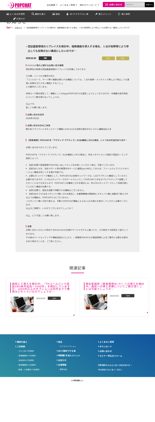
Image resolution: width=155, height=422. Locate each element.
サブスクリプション (68, 368)
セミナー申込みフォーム (110, 378)
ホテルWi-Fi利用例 (26, 373)
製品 (60, 364)
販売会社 (63, 391)
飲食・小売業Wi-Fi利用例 (29, 392)
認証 (123, 80)
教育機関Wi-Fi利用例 (27, 387)
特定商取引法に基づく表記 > (110, 392)
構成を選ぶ (22, 364)
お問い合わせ (105, 373)
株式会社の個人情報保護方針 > (115, 387)
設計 (108, 80)
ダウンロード (105, 368)
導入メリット (69, 377)
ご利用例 (21, 368)
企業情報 (62, 387)
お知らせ (62, 382)
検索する (149, 5)
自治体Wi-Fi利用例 (26, 382)
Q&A (45, 80)
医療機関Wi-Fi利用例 (27, 378)
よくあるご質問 (106, 364)
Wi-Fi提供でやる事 (67, 373)
